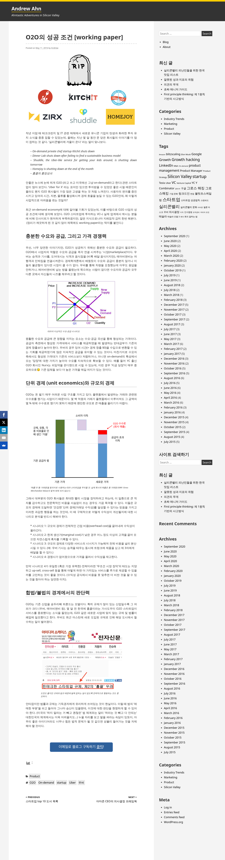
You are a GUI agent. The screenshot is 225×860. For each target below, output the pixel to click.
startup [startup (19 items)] (199, 176)
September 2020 (174, 236)
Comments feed (174, 817)
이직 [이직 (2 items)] (182, 212)
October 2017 (173, 314)
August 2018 (172, 285)
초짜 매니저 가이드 (175, 89)
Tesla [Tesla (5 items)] (162, 183)
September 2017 (174, 319)
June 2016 (170, 388)
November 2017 (174, 309)
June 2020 (170, 241)
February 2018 (173, 300)
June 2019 (170, 280)
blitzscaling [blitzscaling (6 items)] (173, 154)
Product (35, 776)
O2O (33, 782)
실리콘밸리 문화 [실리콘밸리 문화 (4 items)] (188, 207)
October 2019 (173, 270)
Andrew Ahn (26, 8)
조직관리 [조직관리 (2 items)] (196, 212)
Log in (168, 807)
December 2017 (174, 304)
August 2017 (172, 324)
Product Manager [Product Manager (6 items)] (191, 170)
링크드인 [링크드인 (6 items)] (184, 193)
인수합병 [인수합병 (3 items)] (188, 212)
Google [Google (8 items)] (196, 154)
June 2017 (170, 334)
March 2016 (171, 402)
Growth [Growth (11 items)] (165, 159)
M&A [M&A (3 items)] (176, 165)
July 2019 (170, 275)
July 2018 (170, 290)
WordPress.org (173, 822)
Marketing (170, 124)
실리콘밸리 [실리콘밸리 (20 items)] (169, 206)
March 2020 (171, 255)
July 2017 (170, 329)
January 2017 (172, 353)
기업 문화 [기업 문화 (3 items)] (173, 193)
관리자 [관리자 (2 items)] (177, 189)
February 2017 (173, 349)
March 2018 (171, 295)
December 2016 (174, 358)
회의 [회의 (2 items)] (182, 217)
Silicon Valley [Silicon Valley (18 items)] (180, 176)
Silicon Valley (172, 133)
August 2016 (172, 378)
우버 (81, 782)
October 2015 (173, 427)
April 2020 (170, 251)
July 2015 (170, 442)
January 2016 (172, 412)
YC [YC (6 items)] (193, 183)
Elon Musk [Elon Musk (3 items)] (186, 154)
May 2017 (170, 339)
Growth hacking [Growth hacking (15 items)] (186, 159)
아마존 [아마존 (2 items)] (200, 207)
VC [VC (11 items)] (174, 182)
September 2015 (174, 432)
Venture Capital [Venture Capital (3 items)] (184, 183)
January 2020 (172, 265)
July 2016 (170, 383)
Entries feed (171, 812)
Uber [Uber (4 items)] (168, 182)
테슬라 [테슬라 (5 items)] (163, 216)
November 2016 (174, 363)
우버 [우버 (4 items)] (166, 212)
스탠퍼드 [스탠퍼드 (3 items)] (205, 200)
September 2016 (174, 373)
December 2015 (174, 417)
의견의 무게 (171, 84)
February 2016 (173, 407)
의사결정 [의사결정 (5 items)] (174, 212)
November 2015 (174, 422)
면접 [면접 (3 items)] (192, 193)
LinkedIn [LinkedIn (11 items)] (166, 165)
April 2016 (170, 397)
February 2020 (173, 260)
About (167, 47)
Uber (72, 782)
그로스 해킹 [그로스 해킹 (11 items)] (195, 188)
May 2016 (170, 393)
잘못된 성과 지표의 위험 (179, 79)
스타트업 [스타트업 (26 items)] (171, 199)
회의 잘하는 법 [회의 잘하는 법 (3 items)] (190, 216)
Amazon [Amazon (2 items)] (162, 154)
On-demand (46, 782)
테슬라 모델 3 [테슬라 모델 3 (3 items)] (174, 216)
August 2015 (172, 437)
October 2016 (173, 368)
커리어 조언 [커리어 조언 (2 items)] (204, 212)
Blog (166, 42)
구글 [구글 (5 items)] (183, 188)
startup (61, 782)
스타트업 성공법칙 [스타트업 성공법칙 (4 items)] (190, 200)
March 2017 (171, 344)
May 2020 (170, 246)
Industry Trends (174, 119)
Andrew (54, 48)
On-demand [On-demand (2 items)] (183, 166)
